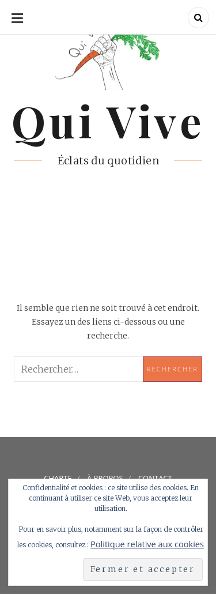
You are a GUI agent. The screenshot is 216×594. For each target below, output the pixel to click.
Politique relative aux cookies (147, 544)
